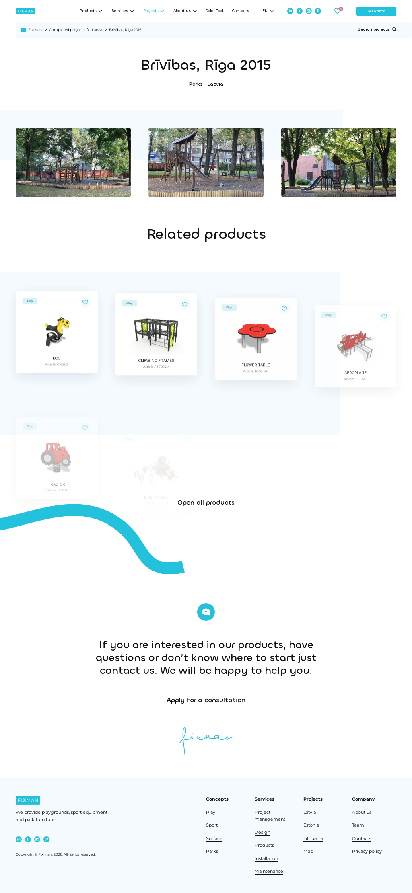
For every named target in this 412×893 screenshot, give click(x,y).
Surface (214, 838)
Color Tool (214, 11)
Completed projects (66, 29)
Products (264, 845)
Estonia (311, 825)
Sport (212, 825)
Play (210, 812)
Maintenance (269, 871)
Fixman (35, 29)
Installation (266, 858)
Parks (196, 84)
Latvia (97, 29)
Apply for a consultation (331, 700)
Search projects (377, 29)
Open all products (206, 544)
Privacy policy (367, 851)
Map (308, 851)
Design (262, 832)
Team (358, 825)
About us (361, 812)
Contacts (240, 11)
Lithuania (313, 838)
